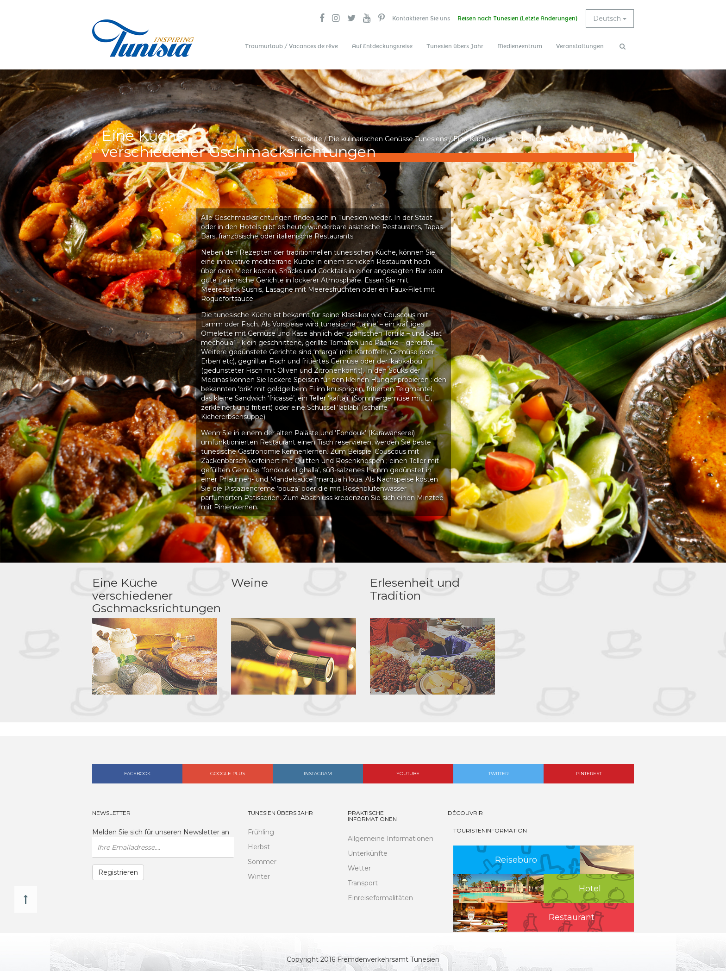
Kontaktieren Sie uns (421, 18)
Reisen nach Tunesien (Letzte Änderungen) (517, 18)
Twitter (498, 774)
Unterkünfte (368, 853)
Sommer (262, 862)
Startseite (306, 139)
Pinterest (588, 774)
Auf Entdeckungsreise (382, 46)
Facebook (137, 774)
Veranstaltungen (580, 46)
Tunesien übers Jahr (454, 46)
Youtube (407, 774)
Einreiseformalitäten (380, 898)
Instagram (318, 774)
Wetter (359, 868)
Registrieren (118, 872)
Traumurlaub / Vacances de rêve (291, 46)
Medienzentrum (519, 46)
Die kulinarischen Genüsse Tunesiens (387, 139)
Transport (363, 883)
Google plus (227, 774)
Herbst (259, 847)
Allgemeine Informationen (390, 838)
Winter (259, 876)
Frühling (261, 832)
